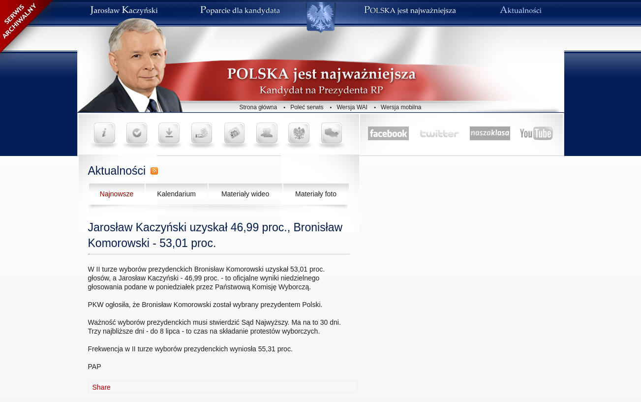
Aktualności (117, 170)
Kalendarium (176, 194)
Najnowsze (116, 194)
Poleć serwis (306, 107)
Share (101, 387)
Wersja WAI (351, 107)
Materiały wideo (245, 194)
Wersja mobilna (401, 107)
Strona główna (258, 107)
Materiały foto (315, 194)
